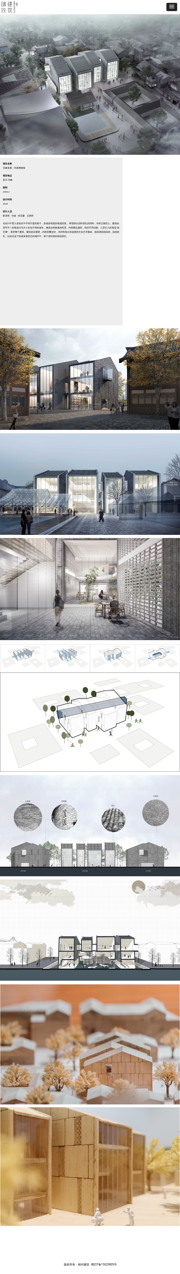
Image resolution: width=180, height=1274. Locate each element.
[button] (171, 7)
